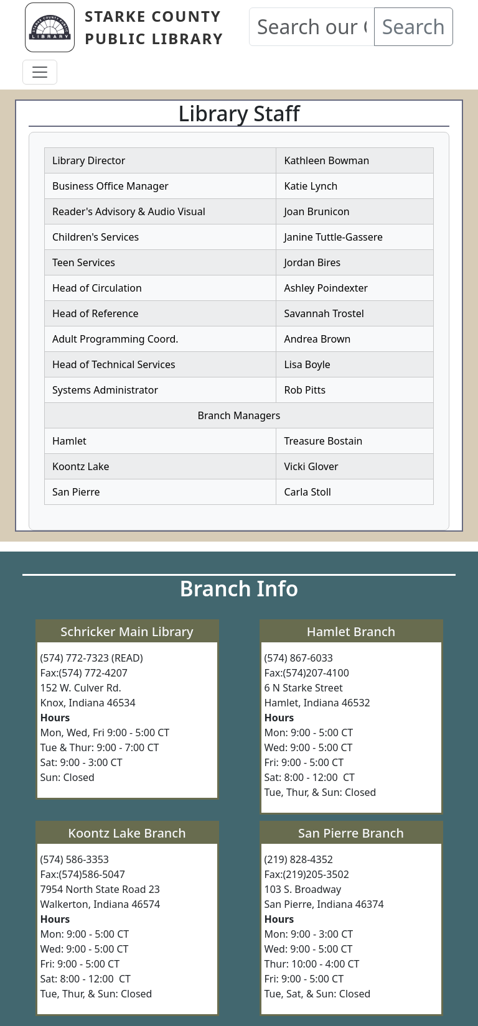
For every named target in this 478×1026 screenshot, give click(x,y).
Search (413, 26)
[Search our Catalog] (312, 26)
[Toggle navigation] (39, 72)
